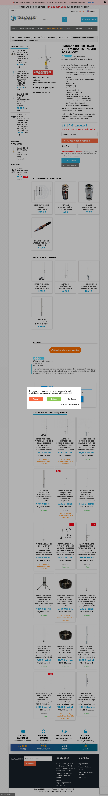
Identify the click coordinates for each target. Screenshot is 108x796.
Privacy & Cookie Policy (69, 404)
